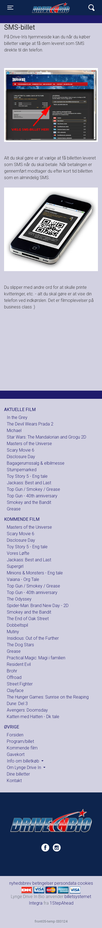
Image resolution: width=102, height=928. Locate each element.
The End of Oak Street (28, 618)
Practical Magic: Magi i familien (36, 657)
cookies (85, 883)
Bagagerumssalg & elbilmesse (35, 463)
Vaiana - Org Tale (23, 579)
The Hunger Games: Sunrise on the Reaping (48, 697)
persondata (65, 883)
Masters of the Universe (29, 443)
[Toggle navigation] (10, 8)
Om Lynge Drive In (24, 767)
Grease (14, 509)
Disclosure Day (21, 456)
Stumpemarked (21, 469)
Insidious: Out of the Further (33, 638)
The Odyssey (19, 599)
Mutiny (13, 631)
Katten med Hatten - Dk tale (33, 716)
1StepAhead (61, 903)
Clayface (15, 690)
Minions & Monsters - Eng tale (35, 572)
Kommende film (22, 748)
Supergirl (15, 566)
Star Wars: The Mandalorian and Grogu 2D (46, 437)
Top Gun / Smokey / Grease (33, 489)
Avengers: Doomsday (27, 710)
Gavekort (15, 754)
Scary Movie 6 (20, 450)
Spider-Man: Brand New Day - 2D (38, 605)
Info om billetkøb (23, 761)
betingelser (42, 883)
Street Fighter (20, 684)
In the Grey (17, 417)
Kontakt (14, 780)
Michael (14, 430)
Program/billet (20, 741)
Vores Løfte (18, 553)
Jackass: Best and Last (29, 482)
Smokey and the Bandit (29, 502)
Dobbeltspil (17, 625)
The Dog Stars (20, 644)
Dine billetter (18, 774)
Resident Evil (19, 664)
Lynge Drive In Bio (51, 7)
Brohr (12, 670)
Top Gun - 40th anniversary (32, 495)
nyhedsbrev (20, 883)
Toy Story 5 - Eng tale (27, 476)
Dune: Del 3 (17, 703)
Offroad (14, 677)
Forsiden (15, 734)
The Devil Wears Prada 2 (30, 424)
